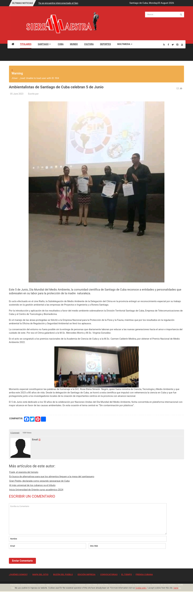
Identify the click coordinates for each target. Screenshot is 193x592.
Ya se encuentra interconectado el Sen (58, 3)
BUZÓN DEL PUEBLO (63, 574)
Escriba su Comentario (88, 518)
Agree (175, 588)
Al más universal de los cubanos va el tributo (32, 485)
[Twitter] (173, 44)
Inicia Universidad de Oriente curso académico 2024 (36, 489)
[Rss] (164, 44)
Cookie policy (141, 588)
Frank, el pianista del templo (23, 472)
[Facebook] (168, 44)
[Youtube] (182, 44)
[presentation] (32, 558)
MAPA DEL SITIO (40, 574)
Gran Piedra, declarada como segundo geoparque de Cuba (39, 480)
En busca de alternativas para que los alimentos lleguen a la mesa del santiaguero (51, 476)
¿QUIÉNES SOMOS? (18, 574)
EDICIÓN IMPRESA (86, 574)
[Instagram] (177, 44)
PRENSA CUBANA (144, 574)
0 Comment (14, 433)
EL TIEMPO (126, 574)
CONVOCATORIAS (109, 574)
